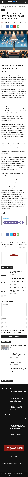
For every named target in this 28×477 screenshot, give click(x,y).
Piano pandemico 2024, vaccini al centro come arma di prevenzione (7, 244)
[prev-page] (2, 296)
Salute (6, 6)
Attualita (3, 275)
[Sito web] (23, 222)
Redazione (7, 22)
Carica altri (14, 376)
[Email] (20, 222)
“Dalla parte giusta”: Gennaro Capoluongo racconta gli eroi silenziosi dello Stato (17, 354)
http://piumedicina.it (14, 261)
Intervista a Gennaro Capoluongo (18, 345)
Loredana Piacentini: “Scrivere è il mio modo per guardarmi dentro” (18, 370)
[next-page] (5, 296)
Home (2, 6)
